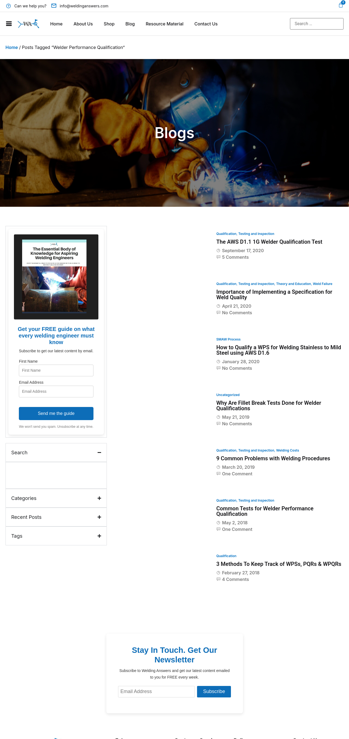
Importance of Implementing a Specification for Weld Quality (274, 295)
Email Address (31, 382)
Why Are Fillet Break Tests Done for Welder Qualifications (268, 406)
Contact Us (206, 24)
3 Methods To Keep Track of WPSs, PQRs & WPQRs (278, 564)
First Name (28, 361)
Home (56, 24)
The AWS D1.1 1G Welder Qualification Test (269, 241)
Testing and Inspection (256, 234)
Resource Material (164, 24)
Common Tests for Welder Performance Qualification (264, 511)
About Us (83, 24)
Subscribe (214, 691)
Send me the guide (56, 413)
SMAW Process (228, 339)
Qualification (226, 234)
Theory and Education (293, 284)
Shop (109, 24)
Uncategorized (227, 395)
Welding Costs (287, 450)
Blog (130, 24)
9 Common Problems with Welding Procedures (273, 458)
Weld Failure (322, 284)
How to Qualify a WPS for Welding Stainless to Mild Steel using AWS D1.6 (278, 350)
